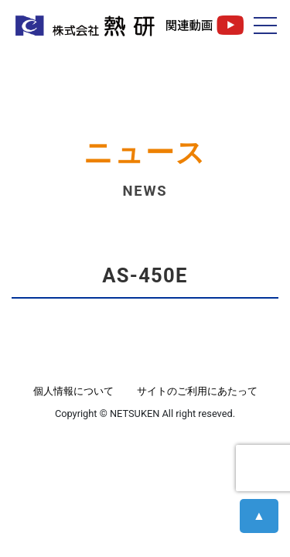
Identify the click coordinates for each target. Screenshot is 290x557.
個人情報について (73, 391)
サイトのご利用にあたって (197, 391)
